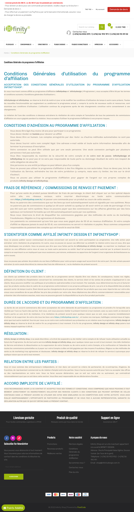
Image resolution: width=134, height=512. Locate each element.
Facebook (6, 438)
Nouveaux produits (55, 449)
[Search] (91, 27)
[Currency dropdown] (89, 9)
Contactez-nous (76, 467)
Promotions (52, 444)
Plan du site (74, 472)
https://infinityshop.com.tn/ (29, 199)
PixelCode (81, 507)
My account (100, 9)
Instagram (12, 438)
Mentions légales (76, 444)
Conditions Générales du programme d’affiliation (74, 453)
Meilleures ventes (54, 453)
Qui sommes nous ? (77, 463)
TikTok (19, 438)
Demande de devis (119, 9)
